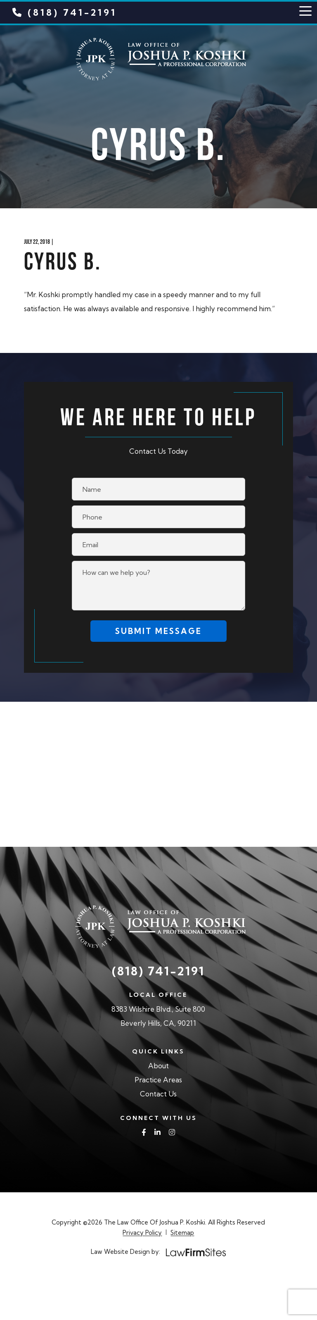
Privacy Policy (142, 1233)
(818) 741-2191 (64, 12)
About (158, 1065)
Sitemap (182, 1233)
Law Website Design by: (125, 1252)
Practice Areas (158, 1079)
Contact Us (158, 1093)
